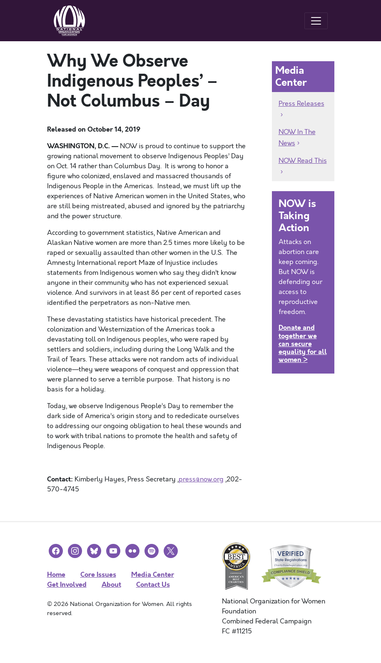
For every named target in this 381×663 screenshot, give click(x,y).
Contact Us (153, 584)
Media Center (152, 574)
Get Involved (67, 584)
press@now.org (201, 479)
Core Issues (98, 574)
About (111, 584)
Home (56, 574)
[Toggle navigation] (316, 20)
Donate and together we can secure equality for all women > (303, 343)
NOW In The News (297, 137)
